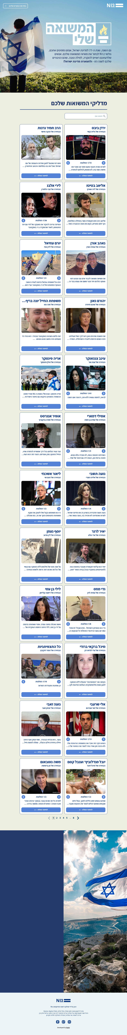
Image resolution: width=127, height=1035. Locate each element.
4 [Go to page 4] (63, 818)
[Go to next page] (78, 818)
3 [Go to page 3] (60, 818)
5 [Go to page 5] (66, 818)
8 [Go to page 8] (73, 818)
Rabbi (68, 1027)
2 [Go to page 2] (56, 818)
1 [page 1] (53, 818)
